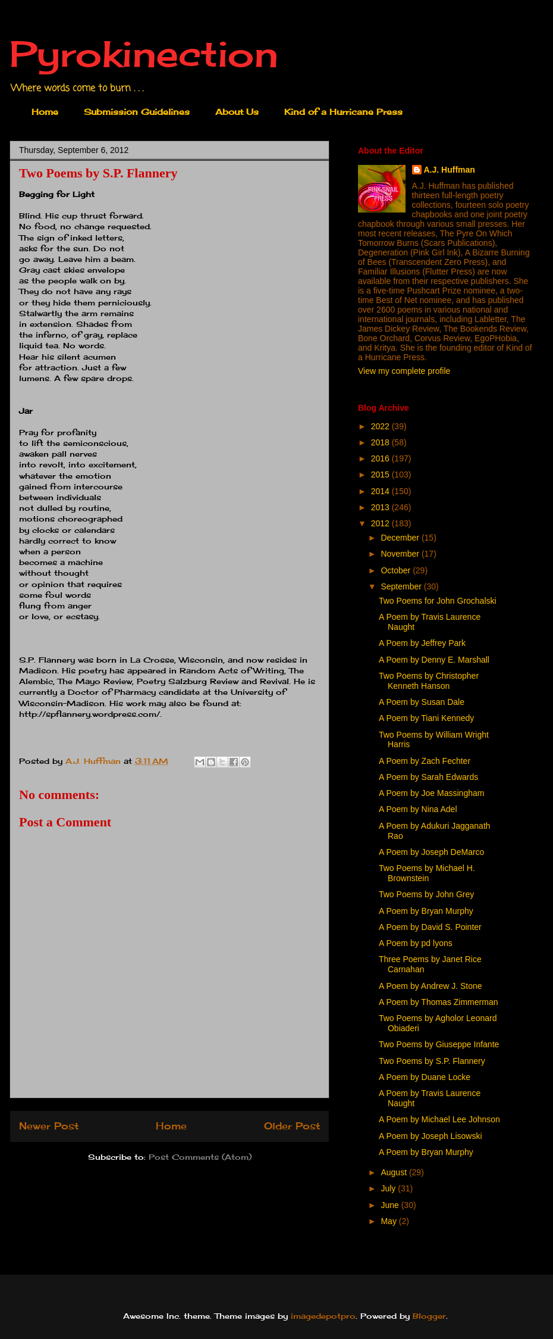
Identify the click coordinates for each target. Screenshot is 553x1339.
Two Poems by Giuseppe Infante (439, 1044)
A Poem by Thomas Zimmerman (438, 1002)
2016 (381, 458)
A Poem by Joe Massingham (431, 793)
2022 (381, 426)
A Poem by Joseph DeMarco (431, 852)
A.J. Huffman (449, 169)
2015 (381, 474)
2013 (381, 507)
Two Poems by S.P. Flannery (432, 1061)
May (389, 1221)
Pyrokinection (144, 53)
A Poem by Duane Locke (424, 1077)
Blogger (429, 1316)
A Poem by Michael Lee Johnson (439, 1119)
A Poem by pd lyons (416, 943)
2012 (381, 523)
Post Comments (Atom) (200, 1157)
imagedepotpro (323, 1316)
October (397, 570)
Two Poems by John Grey (426, 894)
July (389, 1188)
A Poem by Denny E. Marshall (434, 659)
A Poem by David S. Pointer (430, 927)
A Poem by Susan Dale (421, 702)
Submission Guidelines (137, 112)
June (391, 1205)
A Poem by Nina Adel (418, 809)
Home (45, 112)
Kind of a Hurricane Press (343, 112)
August (395, 1172)
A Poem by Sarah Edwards (428, 777)
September (402, 586)
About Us (237, 112)
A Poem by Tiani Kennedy (426, 718)
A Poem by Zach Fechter (424, 761)
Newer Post (48, 1126)
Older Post (292, 1126)
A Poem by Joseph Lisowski (430, 1136)
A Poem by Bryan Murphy (426, 911)
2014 (381, 491)
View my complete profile (404, 371)
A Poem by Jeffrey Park (422, 643)
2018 (381, 442)
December (401, 537)
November (401, 553)
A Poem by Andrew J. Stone (430, 986)
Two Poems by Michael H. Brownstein (427, 873)
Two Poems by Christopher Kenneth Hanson (429, 681)
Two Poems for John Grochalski (438, 600)
